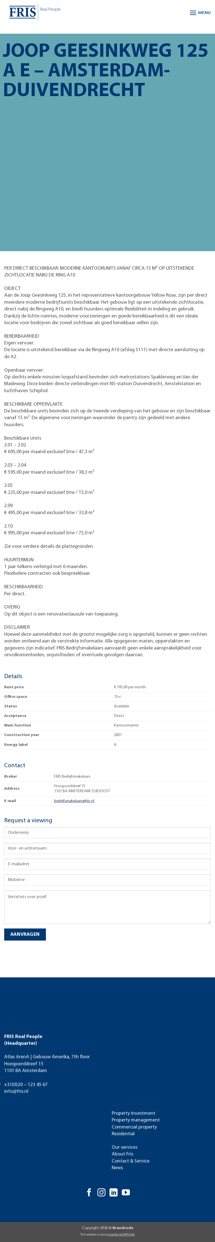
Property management (136, 1120)
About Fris (122, 1154)
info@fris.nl (16, 1091)
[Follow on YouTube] (126, 1193)
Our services (124, 1147)
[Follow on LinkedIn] (113, 1193)
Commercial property (134, 1127)
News (117, 1168)
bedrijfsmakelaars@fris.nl (74, 801)
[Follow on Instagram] (101, 1193)
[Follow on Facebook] (89, 1193)
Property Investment (133, 1113)
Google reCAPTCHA (121, 1234)
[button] (200, 12)
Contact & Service (130, 1161)
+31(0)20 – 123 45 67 (26, 1084)
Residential (123, 1134)
